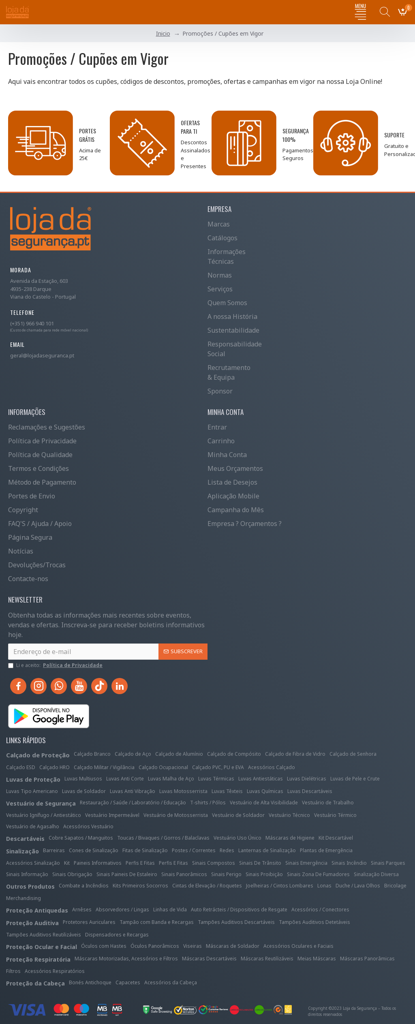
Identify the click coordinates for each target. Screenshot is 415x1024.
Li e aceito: (56, 665)
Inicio (163, 33)
